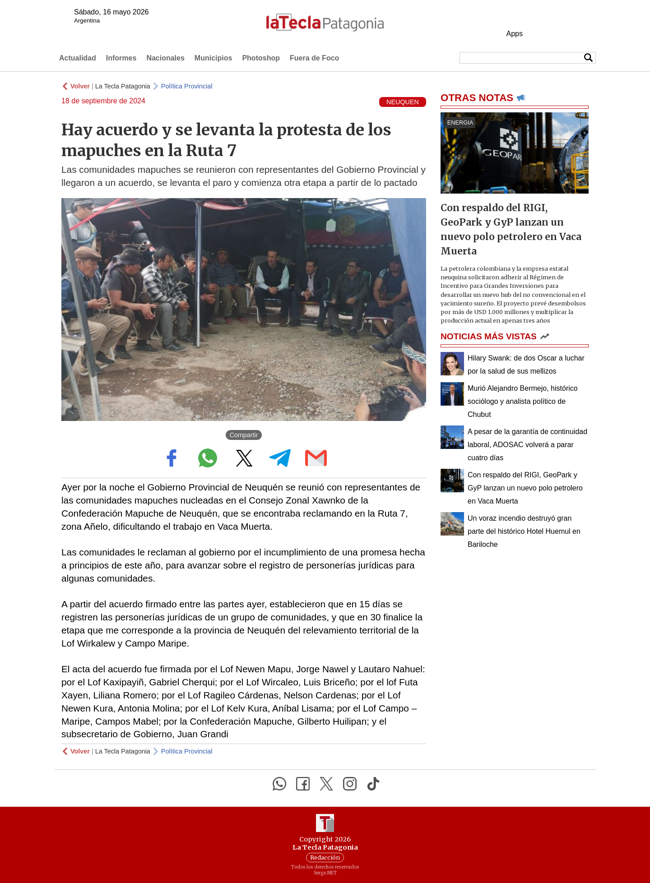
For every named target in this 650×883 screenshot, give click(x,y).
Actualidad (77, 58)
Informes (121, 58)
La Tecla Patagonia (122, 86)
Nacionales (165, 58)
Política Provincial (187, 86)
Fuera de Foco (314, 58)
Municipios (213, 58)
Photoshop (261, 58)
